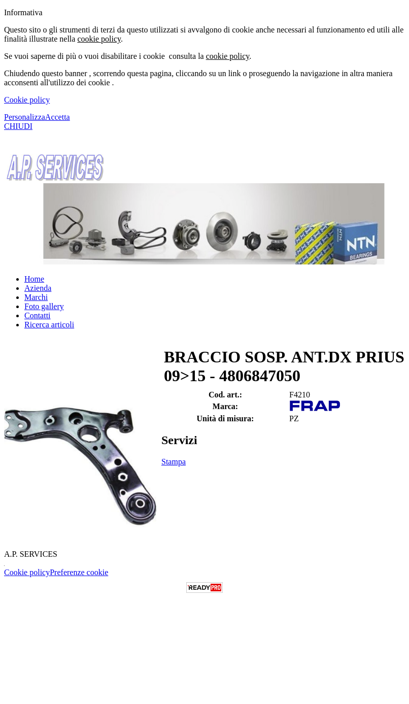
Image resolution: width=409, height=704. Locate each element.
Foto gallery (44, 306)
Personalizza (24, 117)
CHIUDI (18, 126)
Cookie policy (27, 99)
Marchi (36, 297)
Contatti (37, 315)
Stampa (173, 461)
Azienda (37, 288)
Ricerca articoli (49, 324)
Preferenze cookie (79, 572)
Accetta (57, 117)
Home (34, 279)
